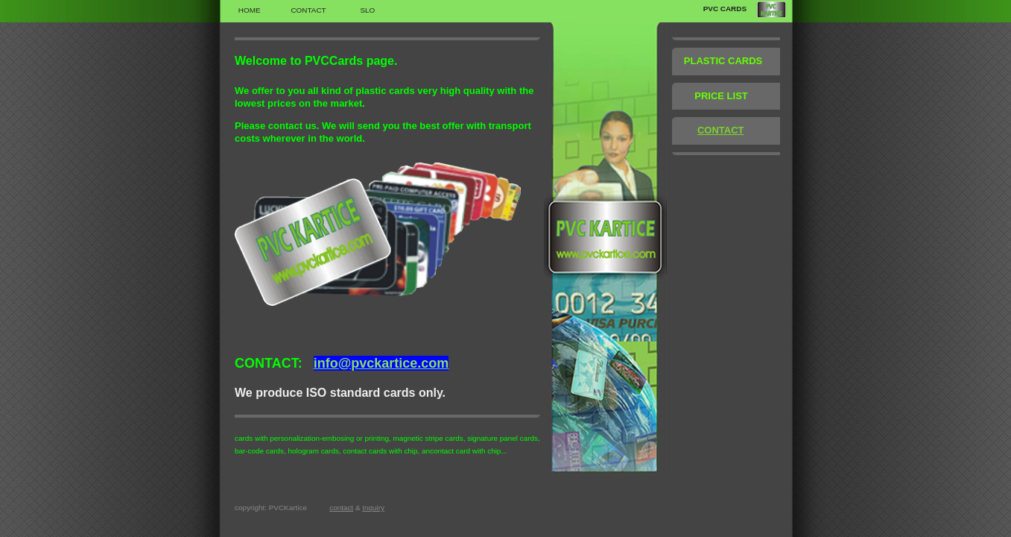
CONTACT (720, 130)
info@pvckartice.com (381, 363)
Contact (308, 10)
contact (341, 507)
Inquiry (373, 507)
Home (249, 10)
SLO (367, 10)
